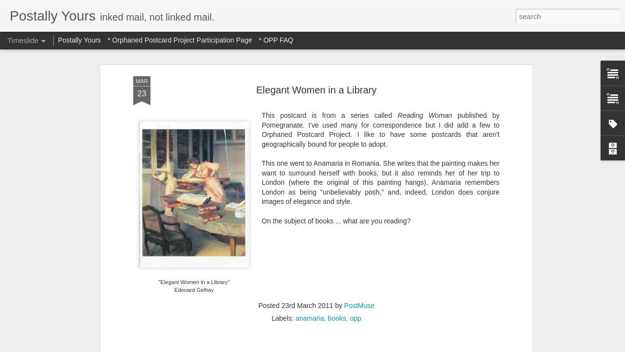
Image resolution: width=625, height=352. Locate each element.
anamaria (309, 318)
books (337, 318)
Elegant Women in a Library (316, 90)
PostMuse (359, 305)
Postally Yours (79, 40)
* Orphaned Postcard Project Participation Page (179, 40)
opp (355, 318)
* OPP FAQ (276, 40)
